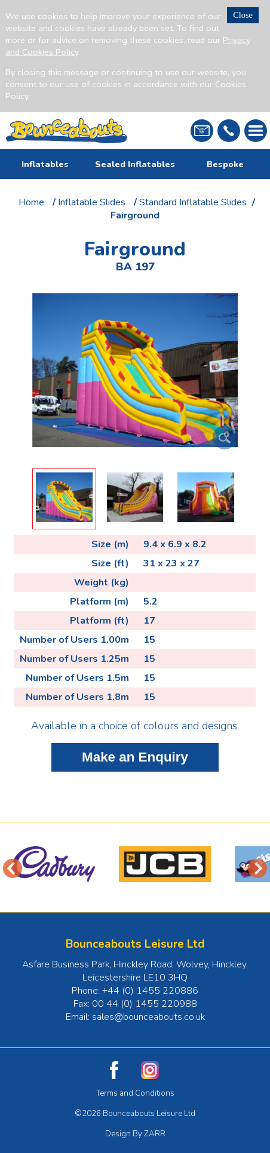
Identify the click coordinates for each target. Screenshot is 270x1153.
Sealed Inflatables (135, 164)
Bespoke (225, 164)
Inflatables (45, 164)
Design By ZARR (135, 1134)
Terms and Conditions (135, 1093)
